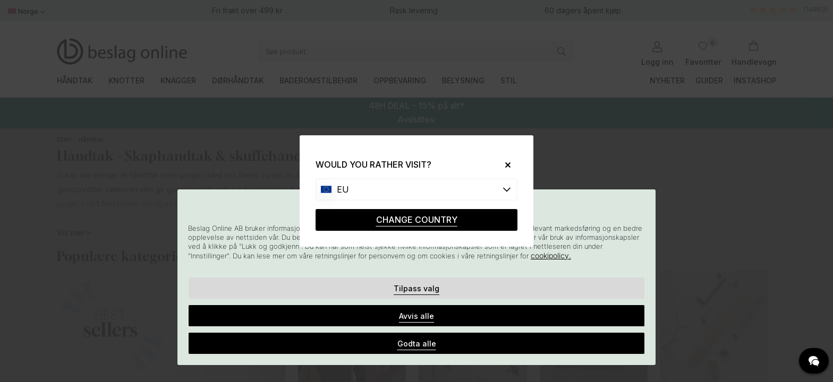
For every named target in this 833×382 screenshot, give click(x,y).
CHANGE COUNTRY (416, 219)
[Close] (503, 164)
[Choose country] (416, 189)
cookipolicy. (551, 255)
